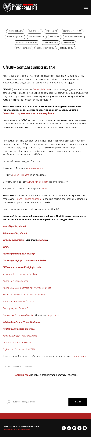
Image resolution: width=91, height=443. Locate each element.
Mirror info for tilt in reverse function (20, 278)
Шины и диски (12, 50)
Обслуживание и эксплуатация (46, 44)
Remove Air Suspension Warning (19, 319)
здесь (44, 192)
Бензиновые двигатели (26, 37)
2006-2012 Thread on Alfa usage (18, 305)
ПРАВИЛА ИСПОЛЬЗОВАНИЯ (17, 435)
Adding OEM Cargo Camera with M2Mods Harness (27, 291)
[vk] (69, 434)
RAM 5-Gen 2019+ (34, 31)
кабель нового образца (28, 203)
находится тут (80, 360)
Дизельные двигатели (48, 37)
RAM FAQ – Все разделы (15, 31)
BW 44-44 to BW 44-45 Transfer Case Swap (24, 298)
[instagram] (74, 434)
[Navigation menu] (2, 422)
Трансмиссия (67, 37)
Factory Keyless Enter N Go (16, 312)
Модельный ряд (51, 31)
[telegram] (79, 434)
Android (36, 93)
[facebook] (64, 434)
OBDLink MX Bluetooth (37, 185)
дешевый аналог (20, 179)
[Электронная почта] (85, 434)
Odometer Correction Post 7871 (18, 346)
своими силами (35, 172)
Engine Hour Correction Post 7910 (19, 353)
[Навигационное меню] (86, 7)
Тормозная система (75, 50)
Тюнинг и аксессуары (70, 44)
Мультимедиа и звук (31, 50)
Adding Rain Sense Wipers (15, 285)
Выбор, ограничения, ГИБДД (73, 31)
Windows (45, 93)
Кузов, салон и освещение (20, 44)
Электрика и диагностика (54, 50)
